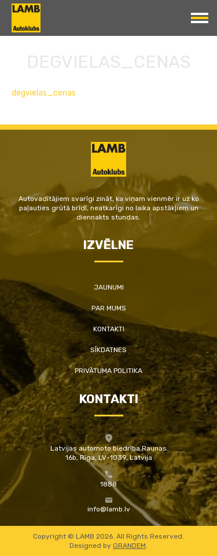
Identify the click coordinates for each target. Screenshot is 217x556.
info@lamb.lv (108, 509)
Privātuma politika (108, 371)
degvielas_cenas (44, 93)
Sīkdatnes (108, 350)
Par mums (108, 308)
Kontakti (108, 329)
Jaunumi (109, 287)
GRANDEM (129, 546)
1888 (108, 484)
